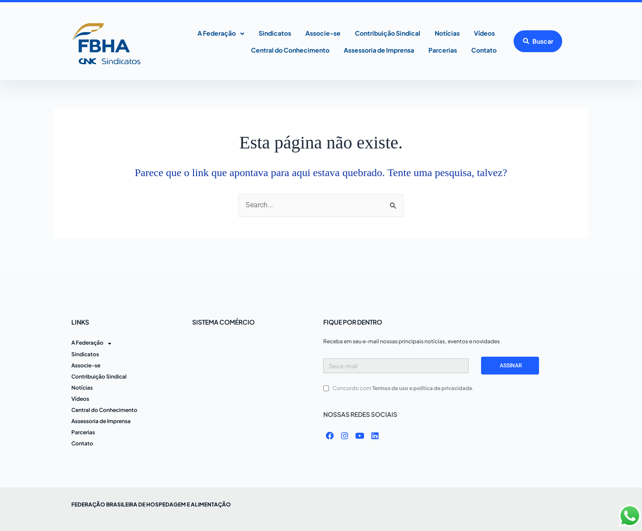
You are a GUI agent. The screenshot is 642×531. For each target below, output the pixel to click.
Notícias (447, 33)
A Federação (221, 33)
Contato (484, 50)
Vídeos (484, 33)
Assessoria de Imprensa (379, 50)
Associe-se (323, 33)
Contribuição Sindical (387, 33)
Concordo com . (403, 388)
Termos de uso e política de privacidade (422, 388)
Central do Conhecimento (290, 50)
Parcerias (442, 50)
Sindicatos (275, 33)
